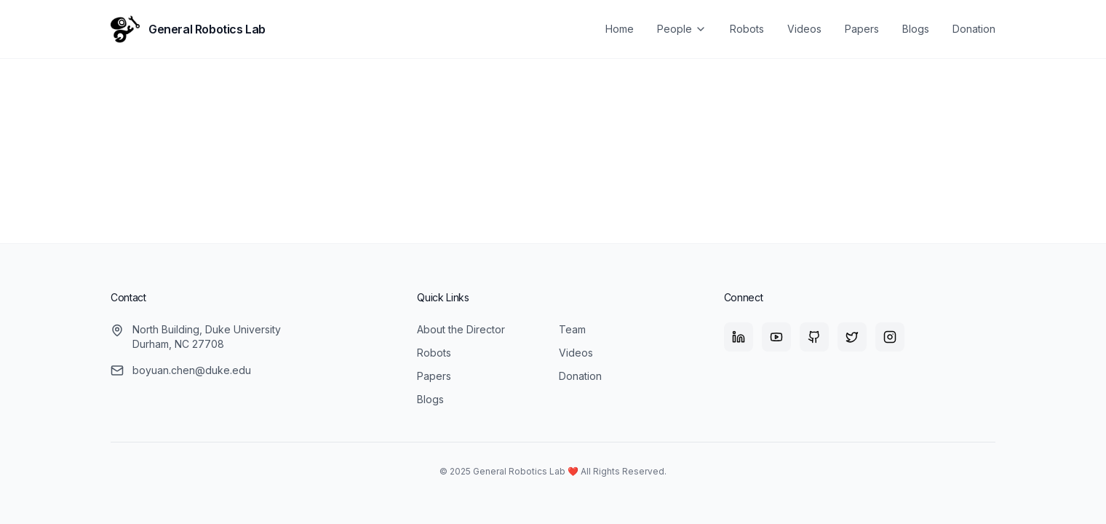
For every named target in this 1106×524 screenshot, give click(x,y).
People (682, 29)
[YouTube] (776, 337)
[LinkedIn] (738, 337)
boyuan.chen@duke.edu (191, 370)
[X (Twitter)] (852, 337)
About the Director (461, 329)
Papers (862, 29)
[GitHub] (814, 337)
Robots (747, 29)
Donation (973, 29)
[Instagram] (889, 337)
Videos (804, 29)
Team (572, 329)
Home (619, 29)
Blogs (915, 29)
